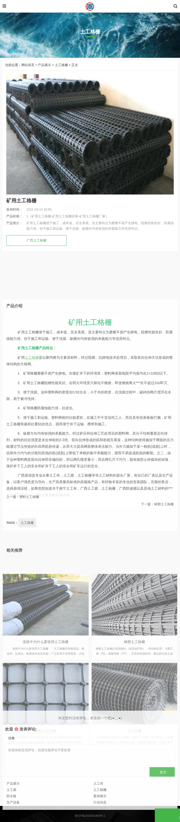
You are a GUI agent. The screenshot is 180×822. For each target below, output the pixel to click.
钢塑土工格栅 (164, 510)
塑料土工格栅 (29, 503)
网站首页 (27, 65)
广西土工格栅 (36, 240)
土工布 (98, 796)
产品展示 (44, 65)
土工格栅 (61, 65)
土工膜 (11, 803)
